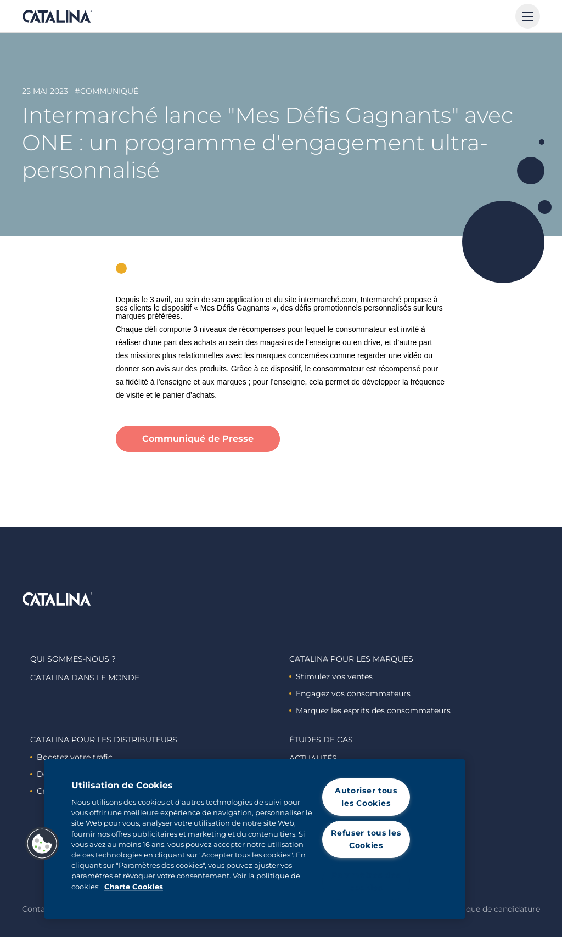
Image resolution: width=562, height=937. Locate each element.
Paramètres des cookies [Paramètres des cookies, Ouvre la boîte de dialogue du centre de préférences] (365, 881)
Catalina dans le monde (84, 677)
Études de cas (321, 739)
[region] (254, 839)
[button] (42, 843)
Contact (37, 909)
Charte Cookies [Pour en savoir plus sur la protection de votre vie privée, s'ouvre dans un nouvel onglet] (133, 887)
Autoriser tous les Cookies (366, 797)
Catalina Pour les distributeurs (103, 739)
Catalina (57, 16)
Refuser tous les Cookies (366, 839)
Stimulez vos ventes (331, 676)
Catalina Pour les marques (351, 659)
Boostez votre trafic (71, 757)
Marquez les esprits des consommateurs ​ (371, 710)
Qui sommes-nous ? (73, 659)
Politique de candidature (493, 909)
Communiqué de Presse (198, 438)
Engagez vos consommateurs (350, 693)
